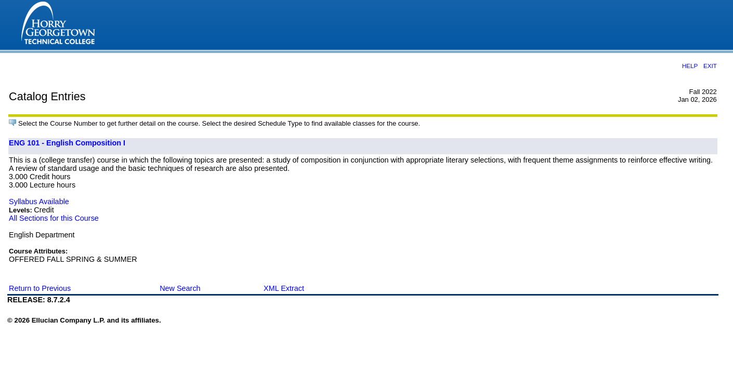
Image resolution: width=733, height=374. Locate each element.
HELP (690, 65)
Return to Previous (40, 288)
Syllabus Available (39, 201)
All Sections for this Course (54, 218)
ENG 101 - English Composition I (67, 143)
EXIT (710, 65)
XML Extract (284, 288)
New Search (180, 288)
